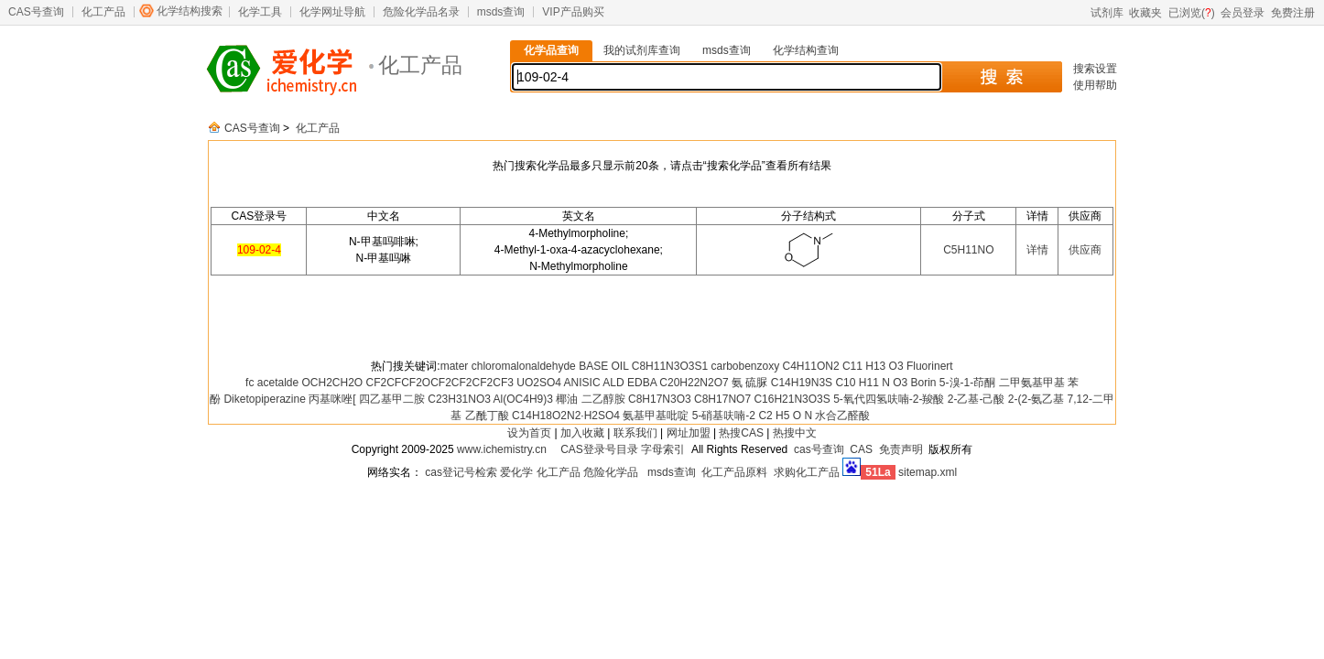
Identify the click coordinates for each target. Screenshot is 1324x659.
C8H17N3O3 (659, 399)
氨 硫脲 (749, 382)
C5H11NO (968, 249)
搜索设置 (1095, 68)
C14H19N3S (801, 382)
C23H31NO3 (459, 399)
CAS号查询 (36, 11)
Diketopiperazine (264, 399)
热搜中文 (795, 433)
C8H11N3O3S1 (670, 366)
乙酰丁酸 (487, 415)
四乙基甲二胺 (392, 399)
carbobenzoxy (745, 366)
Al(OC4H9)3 (523, 399)
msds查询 (501, 11)
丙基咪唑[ (332, 399)
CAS (861, 449)
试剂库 (1107, 12)
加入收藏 (582, 433)
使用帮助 (1095, 85)
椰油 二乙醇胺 (590, 399)
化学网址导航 (332, 11)
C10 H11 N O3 (871, 382)
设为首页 (529, 433)
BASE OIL (603, 366)
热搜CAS (741, 433)
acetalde (277, 382)
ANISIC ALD (594, 382)
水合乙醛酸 (842, 415)
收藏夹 (1145, 12)
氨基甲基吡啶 (656, 415)
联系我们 (635, 433)
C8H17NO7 (722, 399)
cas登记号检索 (461, 472)
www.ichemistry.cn (502, 449)
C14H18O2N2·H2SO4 (566, 415)
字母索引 (663, 449)
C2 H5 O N (785, 415)
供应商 (1085, 249)
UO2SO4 (538, 382)
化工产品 (103, 11)
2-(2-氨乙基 (1036, 399)
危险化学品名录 (421, 11)
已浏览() (1191, 12)
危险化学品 (610, 472)
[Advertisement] (662, 316)
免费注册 (1293, 12)
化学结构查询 (806, 50)
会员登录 (1242, 12)
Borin (924, 382)
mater (454, 366)
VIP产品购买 (572, 11)
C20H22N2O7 (693, 382)
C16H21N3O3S (792, 399)
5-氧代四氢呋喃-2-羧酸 (888, 399)
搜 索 (1001, 76)
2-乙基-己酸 (976, 399)
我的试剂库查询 (641, 50)
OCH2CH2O (333, 382)
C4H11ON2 (811, 366)
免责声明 (901, 449)
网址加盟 (689, 433)
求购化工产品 (807, 472)
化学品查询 (551, 50)
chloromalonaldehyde (524, 366)
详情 (1037, 249)
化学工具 (260, 11)
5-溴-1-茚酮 (967, 382)
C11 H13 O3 (873, 366)
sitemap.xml (927, 472)
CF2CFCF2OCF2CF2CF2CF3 (440, 382)
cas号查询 (819, 449)
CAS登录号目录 (599, 449)
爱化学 (516, 472)
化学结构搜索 (189, 11)
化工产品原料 (734, 472)
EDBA (642, 382)
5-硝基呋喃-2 (723, 415)
